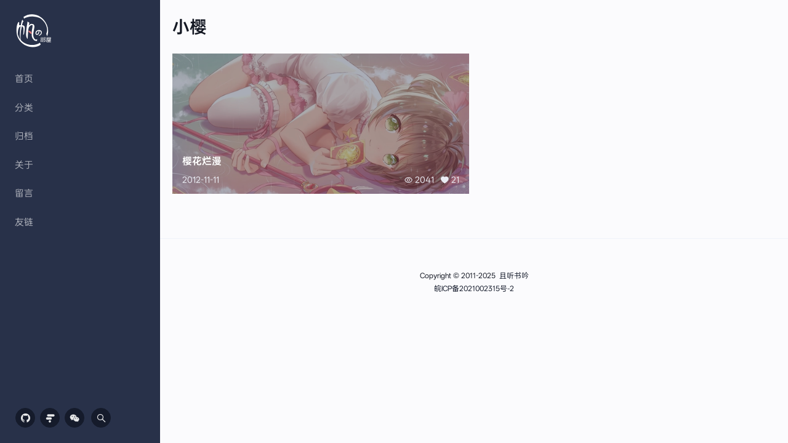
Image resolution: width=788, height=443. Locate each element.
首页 (24, 78)
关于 (24, 164)
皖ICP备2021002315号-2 (474, 288)
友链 (24, 222)
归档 (24, 136)
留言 (24, 193)
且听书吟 (514, 275)
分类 (24, 107)
